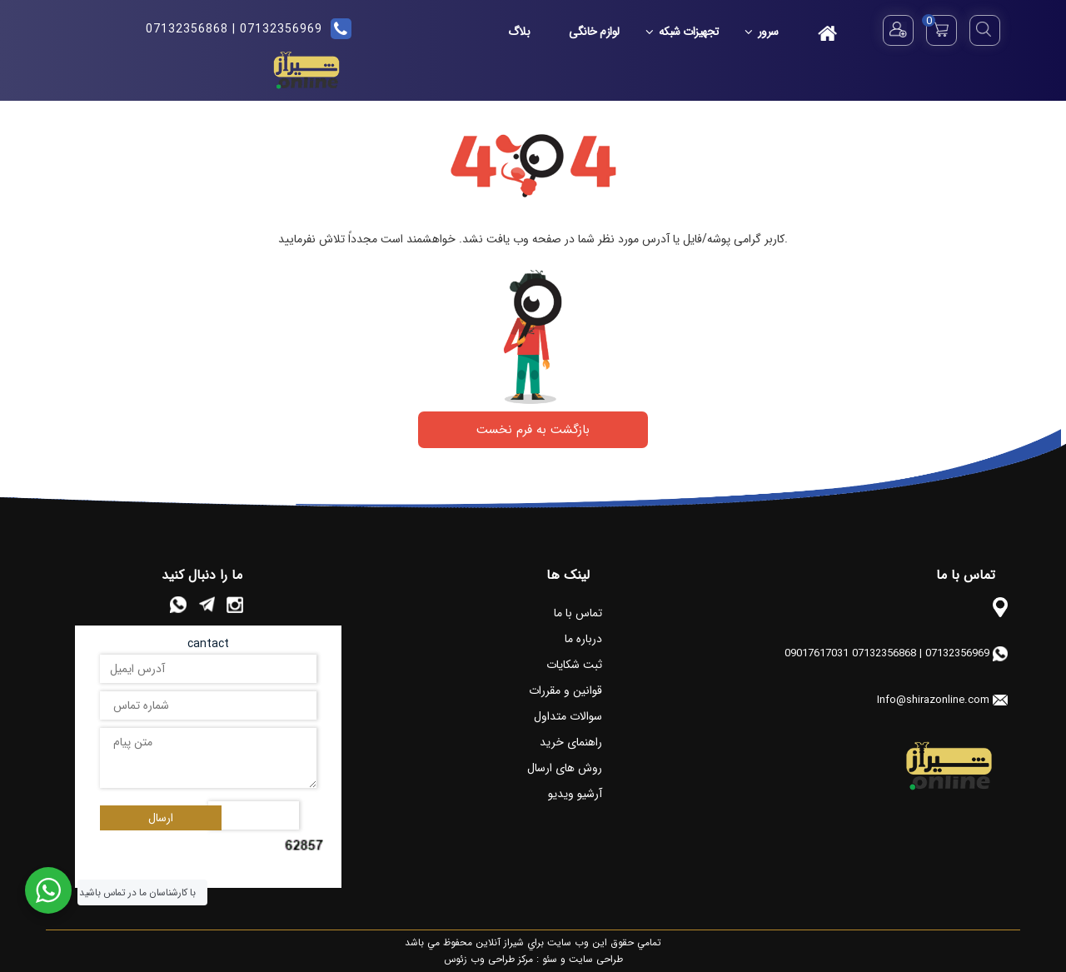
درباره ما (583, 639)
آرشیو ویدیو (575, 793)
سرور (764, 31)
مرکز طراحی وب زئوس (488, 959)
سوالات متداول (568, 716)
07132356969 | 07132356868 (234, 29)
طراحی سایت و (590, 959)
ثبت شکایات (574, 664)
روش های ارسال (564, 768)
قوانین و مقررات (565, 690)
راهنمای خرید (571, 742)
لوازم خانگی (594, 31)
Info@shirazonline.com (933, 700)
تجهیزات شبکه (684, 31)
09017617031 (817, 653)
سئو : (545, 959)
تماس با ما (578, 613)
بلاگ (519, 31)
